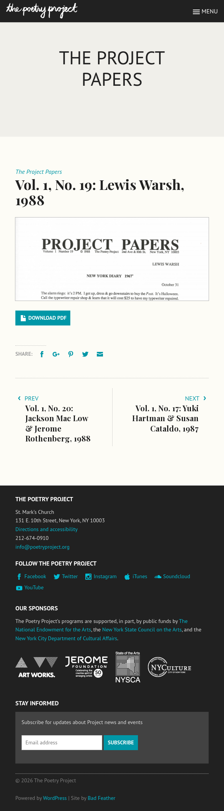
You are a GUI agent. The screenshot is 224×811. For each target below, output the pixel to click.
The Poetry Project (42, 11)
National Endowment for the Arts (36, 667)
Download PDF (47, 317)
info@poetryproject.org (42, 546)
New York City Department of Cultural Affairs (66, 638)
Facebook (35, 576)
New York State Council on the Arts (142, 629)
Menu (210, 11)
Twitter (70, 576)
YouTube (34, 587)
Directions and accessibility (46, 529)
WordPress (55, 798)
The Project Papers (112, 68)
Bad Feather (101, 798)
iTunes (140, 576)
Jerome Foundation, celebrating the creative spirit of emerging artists (86, 667)
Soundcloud (176, 576)
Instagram (105, 576)
